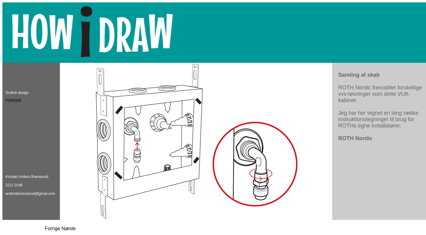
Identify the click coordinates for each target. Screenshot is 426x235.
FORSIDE (13, 100)
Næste (68, 228)
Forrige (52, 228)
